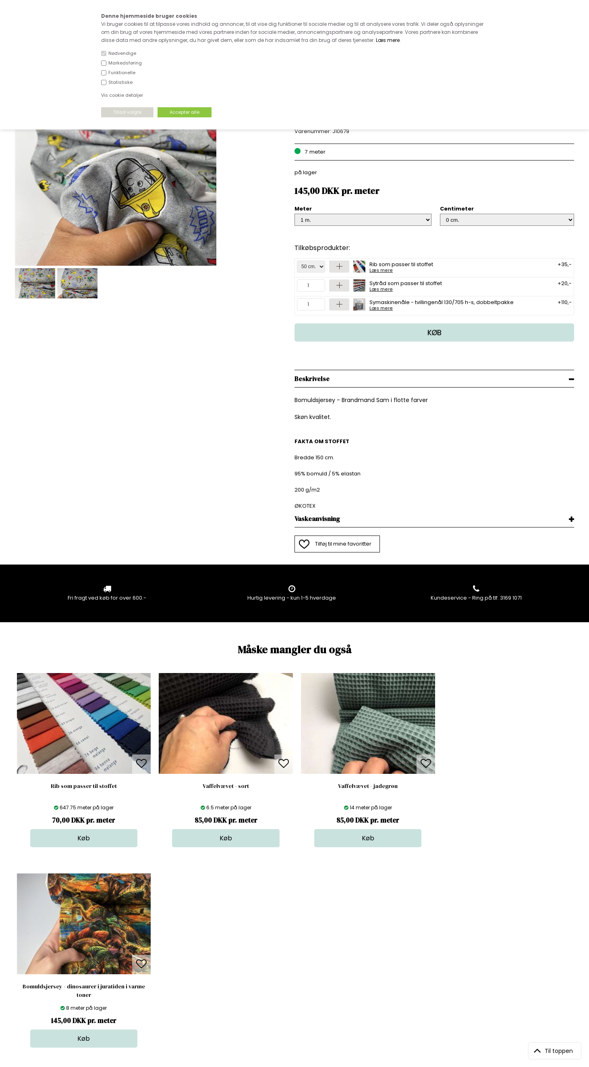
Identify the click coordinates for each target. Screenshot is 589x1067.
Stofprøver (297, 974)
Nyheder (294, 958)
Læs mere (388, 40)
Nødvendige (122, 53)
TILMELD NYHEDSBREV (492, 944)
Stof (288, 925)
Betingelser (164, 966)
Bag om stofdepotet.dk (179, 934)
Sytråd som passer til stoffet (405, 285)
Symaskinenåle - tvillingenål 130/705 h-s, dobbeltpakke (441, 304)
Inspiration (296, 982)
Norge (157, 950)
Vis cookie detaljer (122, 95)
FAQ (154, 942)
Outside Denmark (172, 958)
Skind (290, 934)
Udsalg (292, 966)
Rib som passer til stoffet (401, 266)
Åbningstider (166, 925)
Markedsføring (125, 63)
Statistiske (120, 82)
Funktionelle (121, 72)
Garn (289, 942)
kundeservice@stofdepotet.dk (55, 966)
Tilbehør (293, 950)
